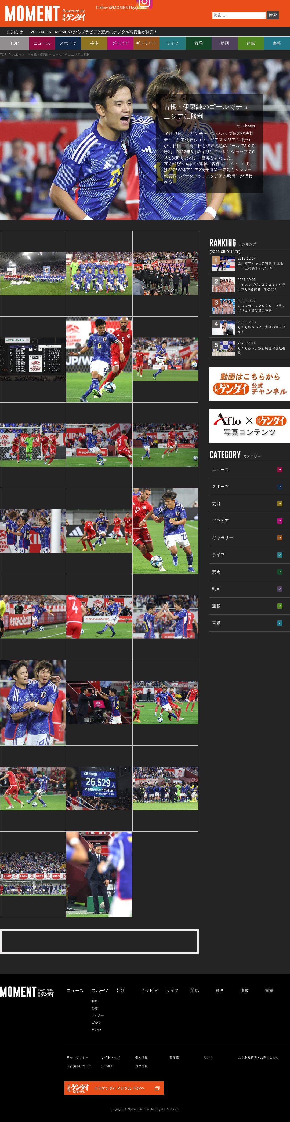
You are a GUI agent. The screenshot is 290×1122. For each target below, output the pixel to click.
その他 (96, 1029)
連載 (251, 43)
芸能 (94, 43)
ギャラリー (146, 43)
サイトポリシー (78, 1057)
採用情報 (141, 1066)
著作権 (174, 1057)
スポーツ (68, 43)
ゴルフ (96, 1022)
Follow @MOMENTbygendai (121, 7)
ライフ (172, 43)
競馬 (198, 43)
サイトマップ (110, 1057)
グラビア (120, 43)
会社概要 (107, 1066)
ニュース (42, 43)
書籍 (277, 43)
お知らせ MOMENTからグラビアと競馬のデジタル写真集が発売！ (80, 32)
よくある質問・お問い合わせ (258, 1057)
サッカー (98, 1015)
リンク (208, 1057)
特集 (95, 1001)
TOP (14, 43)
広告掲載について (79, 1066)
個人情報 (141, 1057)
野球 (95, 1008)
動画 (224, 43)
